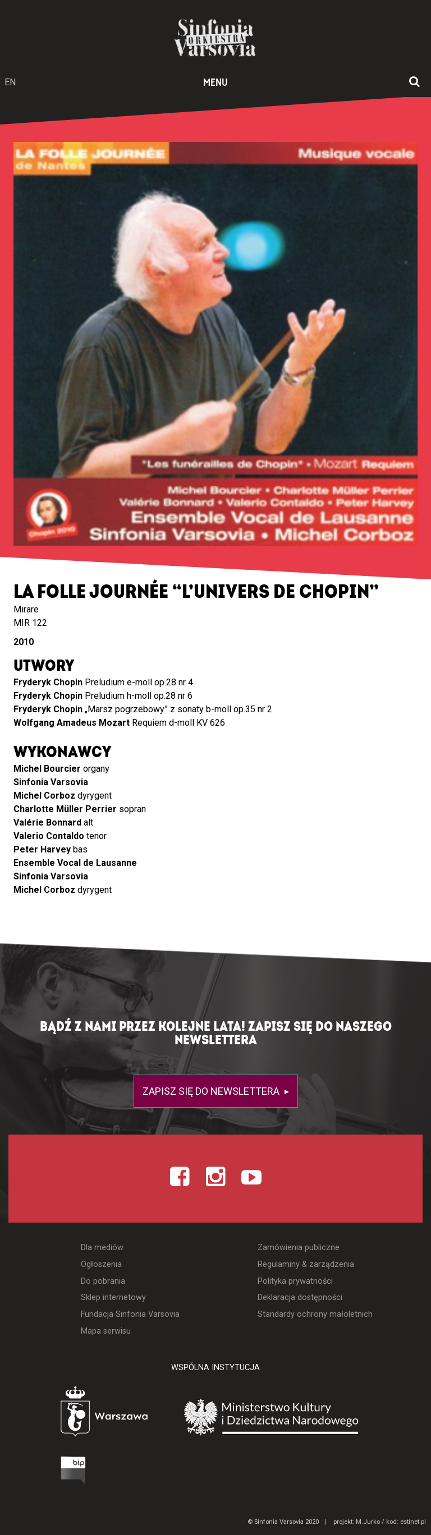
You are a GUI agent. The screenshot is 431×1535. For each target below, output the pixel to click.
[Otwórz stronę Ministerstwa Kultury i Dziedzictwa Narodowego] (288, 1417)
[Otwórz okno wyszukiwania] (414, 82)
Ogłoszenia (101, 1264)
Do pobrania (103, 1281)
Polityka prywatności (295, 1281)
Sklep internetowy (113, 1297)
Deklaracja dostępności (300, 1297)
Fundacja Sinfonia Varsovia (130, 1314)
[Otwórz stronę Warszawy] (72, 1414)
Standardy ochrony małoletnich (315, 1314)
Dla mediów (102, 1247)
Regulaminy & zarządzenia (306, 1264)
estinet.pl (413, 1521)
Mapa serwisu (106, 1331)
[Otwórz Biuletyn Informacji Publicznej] (30, 1473)
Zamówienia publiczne (299, 1247)
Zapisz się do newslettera (212, 1091)
